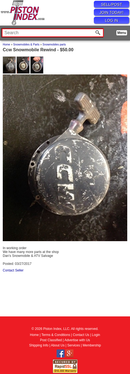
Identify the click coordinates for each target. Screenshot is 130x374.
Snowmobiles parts (54, 44)
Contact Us (81, 335)
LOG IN (111, 20)
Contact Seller (13, 270)
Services (73, 345)
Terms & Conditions (55, 335)
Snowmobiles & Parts (26, 44)
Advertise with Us (77, 340)
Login (96, 335)
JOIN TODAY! (111, 12)
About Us (58, 345)
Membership (92, 345)
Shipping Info (38, 345)
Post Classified (51, 340)
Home (6, 44)
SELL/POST (111, 4)
